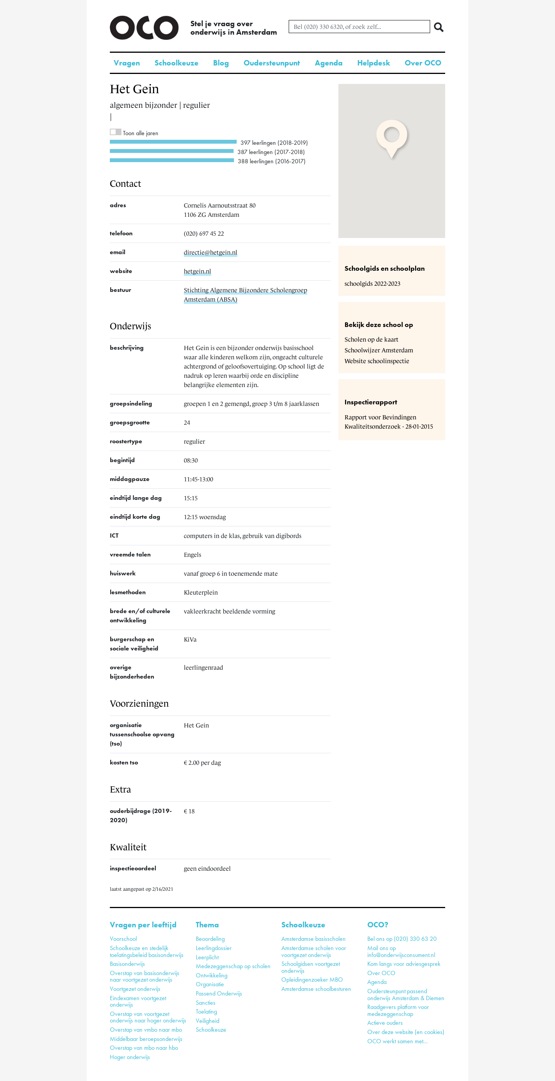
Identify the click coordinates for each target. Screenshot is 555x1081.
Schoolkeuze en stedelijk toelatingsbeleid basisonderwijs (146, 951)
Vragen (127, 63)
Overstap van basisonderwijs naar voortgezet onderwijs (144, 976)
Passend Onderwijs (219, 993)
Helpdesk (373, 63)
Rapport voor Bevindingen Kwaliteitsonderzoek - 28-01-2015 (389, 422)
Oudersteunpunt (272, 63)
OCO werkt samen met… (397, 1041)
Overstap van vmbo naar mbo (146, 1030)
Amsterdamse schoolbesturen (316, 989)
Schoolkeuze (176, 63)
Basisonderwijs (127, 964)
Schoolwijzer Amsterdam (379, 350)
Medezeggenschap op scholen (233, 966)
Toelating (206, 1011)
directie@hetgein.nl (210, 252)
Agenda (329, 63)
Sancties (205, 1003)
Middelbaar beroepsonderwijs (146, 1039)
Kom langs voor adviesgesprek (404, 964)
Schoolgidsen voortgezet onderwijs (310, 967)
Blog (221, 63)
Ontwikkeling (211, 975)
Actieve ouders (385, 1023)
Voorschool (123, 939)
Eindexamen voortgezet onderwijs (138, 1001)
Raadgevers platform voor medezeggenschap (398, 1010)
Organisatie (210, 984)
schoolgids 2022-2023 (372, 283)
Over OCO (423, 63)
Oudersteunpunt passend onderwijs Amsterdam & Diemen (405, 994)
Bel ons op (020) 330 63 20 (402, 939)
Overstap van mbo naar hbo (144, 1048)
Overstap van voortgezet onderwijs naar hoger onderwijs (148, 1017)
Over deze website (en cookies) (405, 1032)
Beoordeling (210, 939)
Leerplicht (207, 957)
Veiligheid (207, 1021)
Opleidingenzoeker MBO (312, 979)
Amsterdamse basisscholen (313, 939)
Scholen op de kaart (372, 339)
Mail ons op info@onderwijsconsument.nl (401, 951)
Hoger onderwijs (130, 1057)
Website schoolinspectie (377, 360)
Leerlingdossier (214, 948)
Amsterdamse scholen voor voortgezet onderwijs (313, 951)
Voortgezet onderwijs (135, 989)
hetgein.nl (197, 271)
